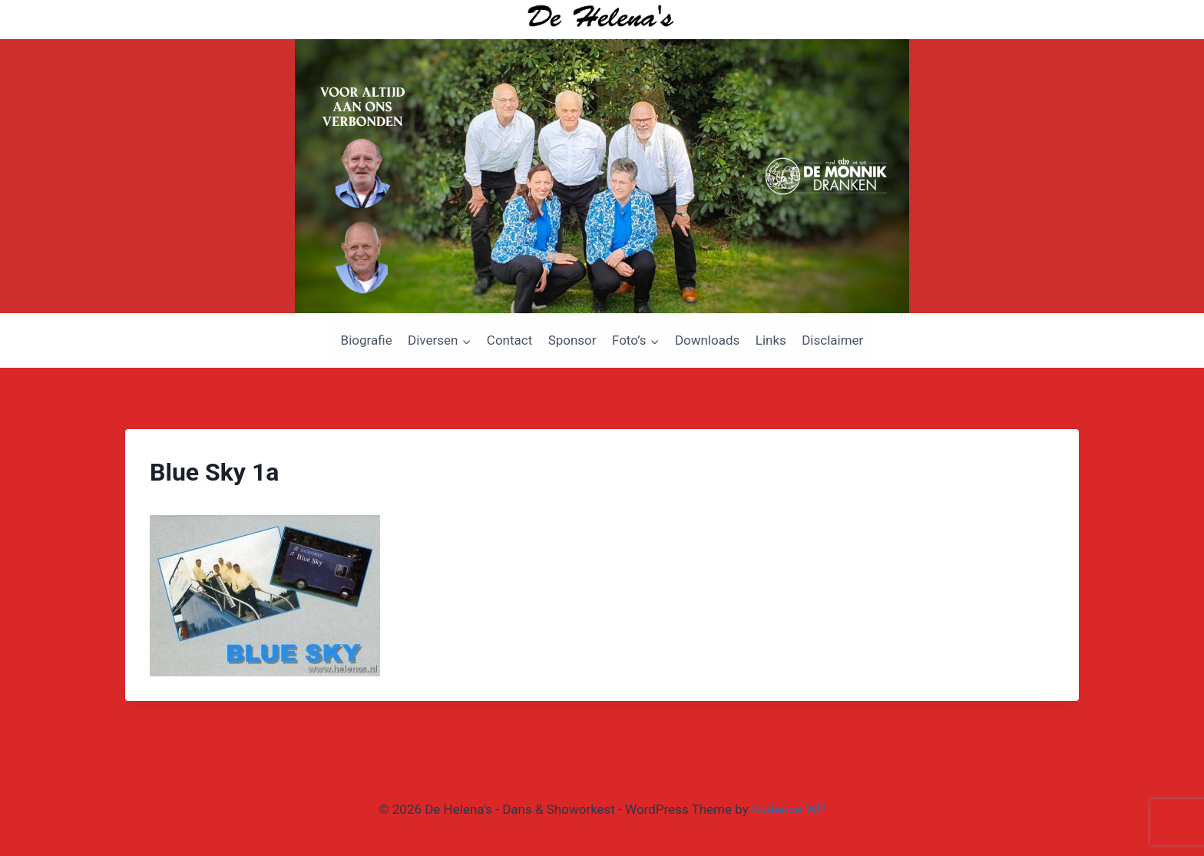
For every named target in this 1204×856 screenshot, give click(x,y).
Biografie (366, 340)
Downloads (707, 340)
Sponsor (572, 340)
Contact (509, 340)
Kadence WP (788, 809)
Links (771, 340)
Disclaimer (832, 340)
